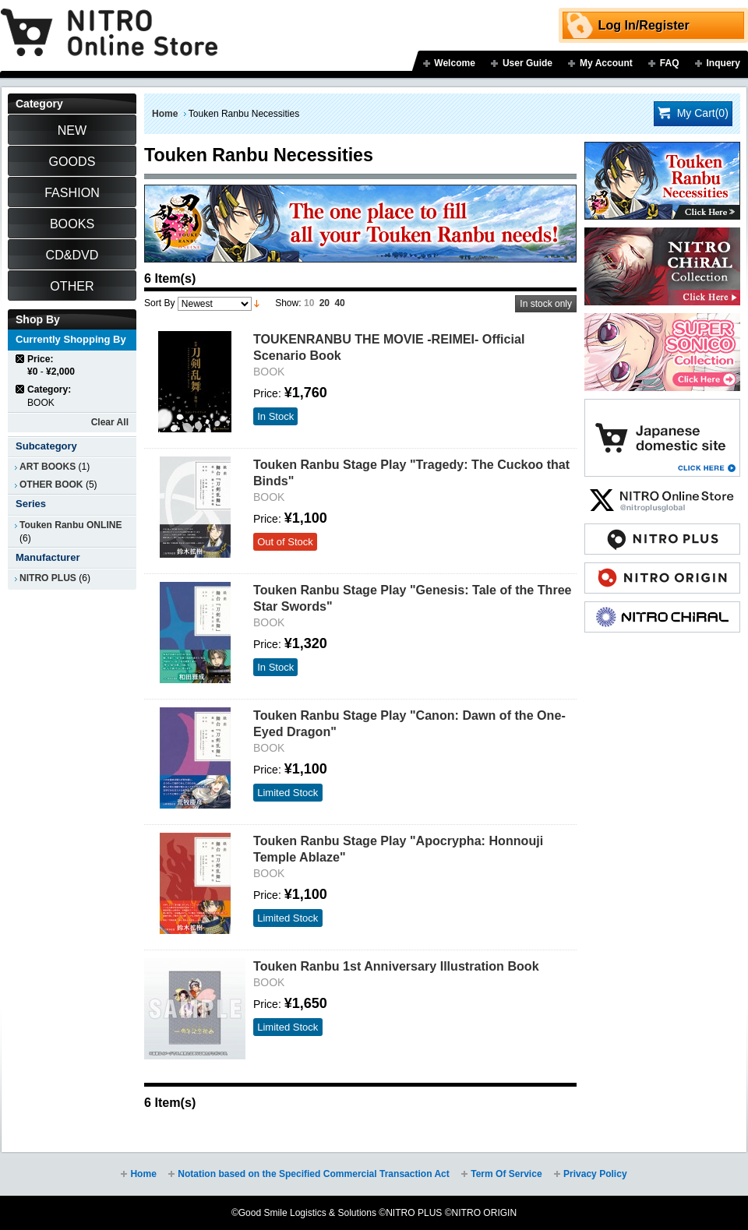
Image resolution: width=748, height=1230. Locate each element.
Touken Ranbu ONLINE (70, 525)
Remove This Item (21, 358)
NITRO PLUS (47, 578)
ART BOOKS (47, 466)
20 (324, 303)
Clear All (110, 422)
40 (339, 303)
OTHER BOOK (51, 484)
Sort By (159, 303)
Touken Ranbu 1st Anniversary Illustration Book (396, 966)
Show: (288, 303)
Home (165, 113)
